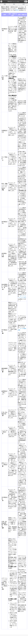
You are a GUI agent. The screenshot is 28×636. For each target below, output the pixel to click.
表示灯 (17, 10)
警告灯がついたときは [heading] (13, 1)
